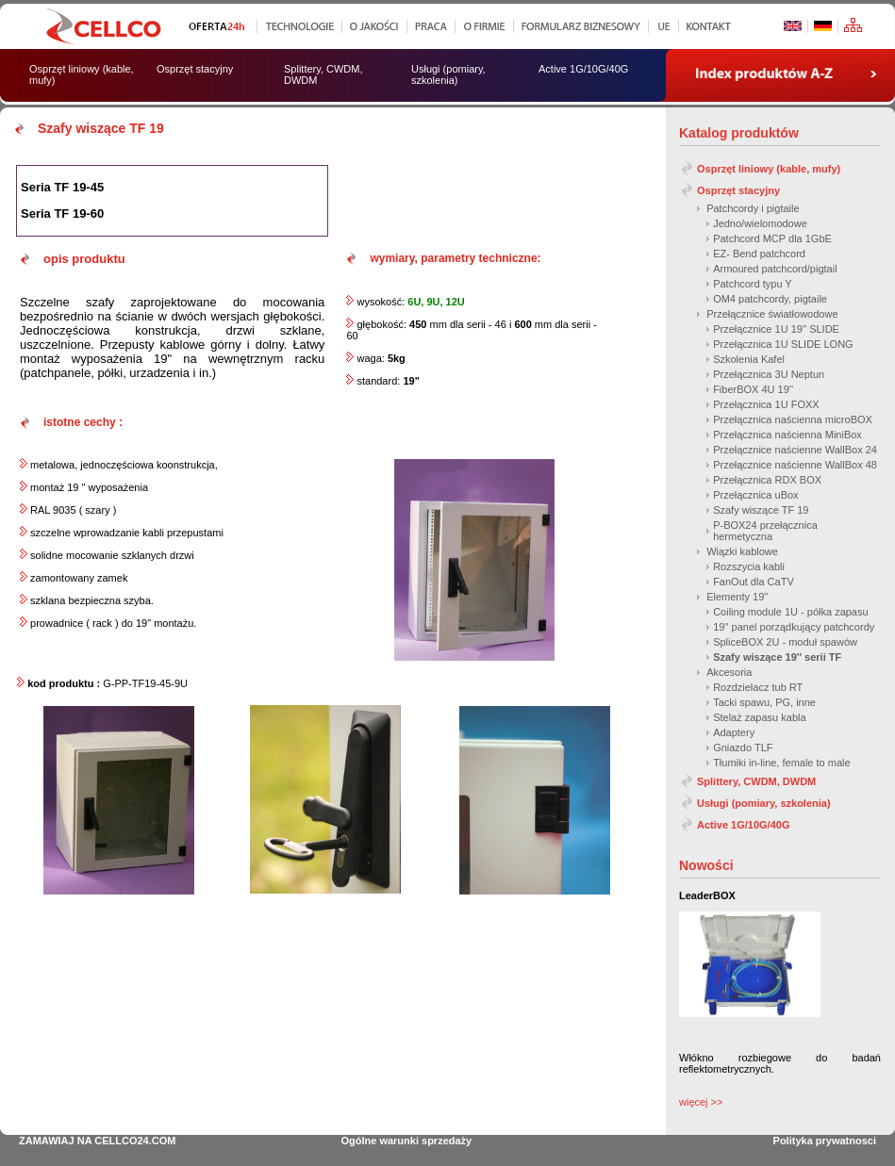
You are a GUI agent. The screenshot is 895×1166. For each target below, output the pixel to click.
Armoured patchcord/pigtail (775, 268)
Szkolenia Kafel (749, 359)
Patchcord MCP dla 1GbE (772, 238)
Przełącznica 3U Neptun (768, 374)
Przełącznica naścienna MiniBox (787, 434)
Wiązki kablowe (742, 551)
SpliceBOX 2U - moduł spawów (785, 642)
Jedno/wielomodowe (760, 223)
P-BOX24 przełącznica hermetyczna (765, 530)
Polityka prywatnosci (824, 1140)
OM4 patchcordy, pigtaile (770, 298)
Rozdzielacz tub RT (758, 687)
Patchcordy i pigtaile (752, 208)
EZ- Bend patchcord (759, 253)
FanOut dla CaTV (753, 581)
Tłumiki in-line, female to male (782, 762)
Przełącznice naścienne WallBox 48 (795, 464)
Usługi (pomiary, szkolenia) (764, 803)
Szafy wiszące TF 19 (760, 510)
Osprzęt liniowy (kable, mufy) (768, 168)
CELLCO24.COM (134, 1140)
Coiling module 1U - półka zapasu (790, 611)
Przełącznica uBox (756, 495)
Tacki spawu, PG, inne (764, 702)
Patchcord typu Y (752, 283)
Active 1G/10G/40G (743, 824)
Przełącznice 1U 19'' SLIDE (776, 329)
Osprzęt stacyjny (738, 190)
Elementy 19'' (737, 596)
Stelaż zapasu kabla (759, 717)
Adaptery (733, 732)
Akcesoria (729, 672)
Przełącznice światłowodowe (771, 314)
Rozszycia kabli (749, 566)
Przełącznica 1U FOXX (766, 404)
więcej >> (700, 1102)
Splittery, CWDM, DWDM (756, 781)
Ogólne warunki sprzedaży (406, 1140)
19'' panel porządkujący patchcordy (793, 626)
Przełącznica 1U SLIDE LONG (783, 344)
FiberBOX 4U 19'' (753, 389)
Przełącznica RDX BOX (767, 479)
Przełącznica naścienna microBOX (792, 419)
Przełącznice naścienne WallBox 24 (795, 449)
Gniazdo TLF (742, 747)
